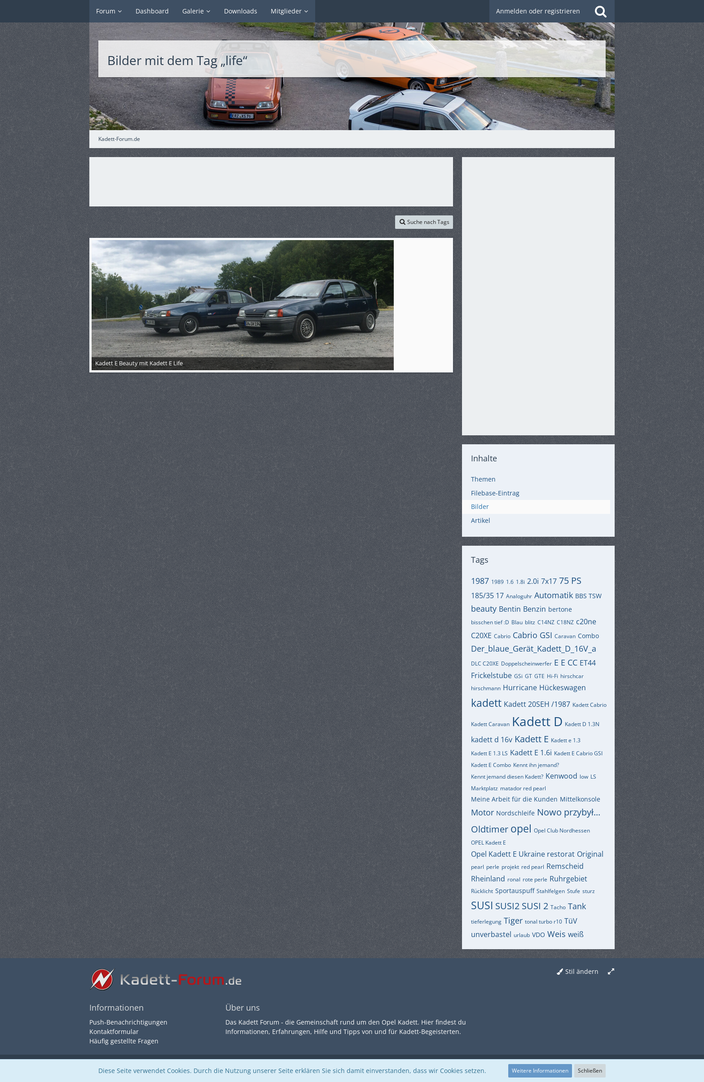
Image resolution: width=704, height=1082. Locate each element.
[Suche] (601, 11)
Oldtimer (489, 829)
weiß (576, 934)
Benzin (534, 609)
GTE (539, 676)
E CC (569, 662)
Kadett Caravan (490, 724)
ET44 (588, 663)
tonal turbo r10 (543, 921)
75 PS (570, 580)
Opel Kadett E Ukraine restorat (523, 854)
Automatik (553, 595)
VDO (538, 934)
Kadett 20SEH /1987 (537, 704)
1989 (497, 582)
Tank (577, 906)
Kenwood (561, 776)
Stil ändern (581, 971)
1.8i (520, 582)
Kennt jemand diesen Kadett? (507, 776)
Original (590, 854)
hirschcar (572, 676)
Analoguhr (519, 596)
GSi (518, 676)
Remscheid (565, 866)
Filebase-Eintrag (495, 493)
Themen (483, 479)
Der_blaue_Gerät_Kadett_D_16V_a (533, 648)
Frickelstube (491, 675)
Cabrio (502, 636)
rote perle (535, 879)
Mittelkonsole (580, 799)
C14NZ (545, 622)
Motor (482, 812)
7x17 (549, 581)
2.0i (533, 581)
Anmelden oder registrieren (538, 11)
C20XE (481, 635)
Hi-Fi (552, 676)
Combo (588, 635)
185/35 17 (487, 595)
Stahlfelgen (551, 891)
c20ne (586, 621)
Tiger (513, 920)
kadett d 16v (491, 740)
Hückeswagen (562, 687)
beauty (484, 608)
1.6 (510, 582)
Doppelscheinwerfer (526, 663)
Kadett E (532, 739)
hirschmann (486, 688)
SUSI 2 (535, 906)
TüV (570, 921)
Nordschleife (515, 813)
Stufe (573, 891)
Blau (517, 622)
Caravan (565, 636)
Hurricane (520, 687)
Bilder (480, 506)
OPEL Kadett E (488, 842)
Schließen (590, 1070)
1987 (480, 580)
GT (528, 676)
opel (521, 828)
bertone (560, 609)
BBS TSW (588, 595)
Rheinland (488, 879)
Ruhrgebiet (568, 879)
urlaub (522, 935)
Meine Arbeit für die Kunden (514, 799)
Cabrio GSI (532, 635)
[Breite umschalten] (611, 972)
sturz (588, 891)
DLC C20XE (485, 663)
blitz (530, 622)
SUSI (482, 905)
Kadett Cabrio (589, 705)
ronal (513, 879)
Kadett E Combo (491, 765)
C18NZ (565, 622)
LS (593, 776)
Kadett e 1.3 (566, 740)
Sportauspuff (514, 890)
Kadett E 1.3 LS (489, 753)
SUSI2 (507, 906)
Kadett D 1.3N (582, 724)
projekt (510, 867)
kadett (486, 703)
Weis (556, 934)
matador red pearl (523, 788)
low (584, 776)
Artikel (480, 520)
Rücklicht (482, 891)
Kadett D (537, 721)
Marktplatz (484, 788)
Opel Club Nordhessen (562, 830)
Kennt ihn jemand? (536, 765)
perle (492, 867)
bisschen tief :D (490, 622)
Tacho (558, 907)
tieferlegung (486, 921)
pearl (477, 867)
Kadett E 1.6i (531, 753)
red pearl (532, 867)
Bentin (510, 609)
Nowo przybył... (568, 812)
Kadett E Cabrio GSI (578, 753)
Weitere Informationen (540, 1070)
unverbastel (491, 934)
